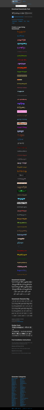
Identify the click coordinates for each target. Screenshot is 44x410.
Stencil (14, 403)
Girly (21, 386)
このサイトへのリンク (27, 408)
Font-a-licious (20, 19)
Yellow (22, 405)
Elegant (14, 384)
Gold (13, 388)
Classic (14, 383)
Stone (22, 403)
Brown (14, 381)
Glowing (22, 387)
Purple (22, 395)
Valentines (23, 404)
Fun (25, 21)
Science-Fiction (24, 398)
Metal (13, 393)
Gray (13, 389)
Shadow (22, 399)
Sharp (14, 400)
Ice (13, 392)
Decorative (14, 21)
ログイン (29, 4)
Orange (14, 394)
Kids (28, 21)
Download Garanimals (18, 16)
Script (14, 399)
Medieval (23, 392)
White (13, 405)
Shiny (22, 400)
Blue (22, 379)
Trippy (14, 404)
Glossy (14, 387)
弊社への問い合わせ (16, 408)
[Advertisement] (6, 26)
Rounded (14, 398)
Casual (14, 382)
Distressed (23, 383)
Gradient (22, 388)
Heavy (14, 390)
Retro (22, 397)
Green (22, 389)
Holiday (22, 390)
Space (14, 402)
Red (13, 397)
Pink (13, 395)
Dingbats (20, 21)
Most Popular (15, 378)
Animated (23, 378)
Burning (22, 381)
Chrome (22, 382)
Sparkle (22, 402)
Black (14, 379)
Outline (22, 394)
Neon (22, 393)
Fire (21, 384)
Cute (13, 23)
